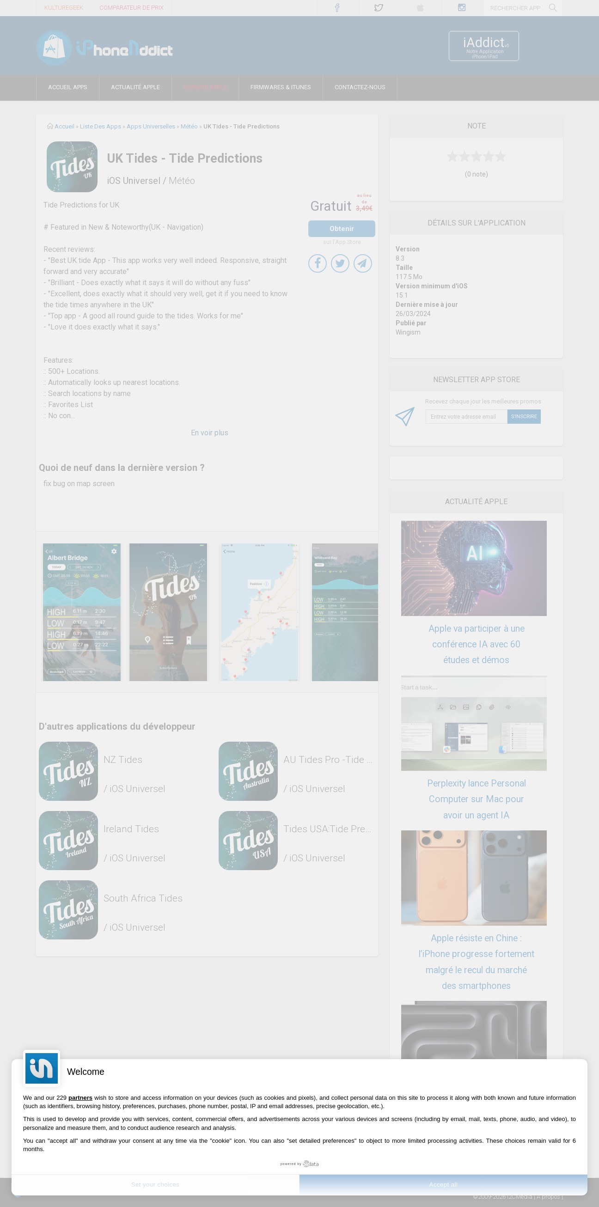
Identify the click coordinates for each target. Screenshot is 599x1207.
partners (80, 1097)
